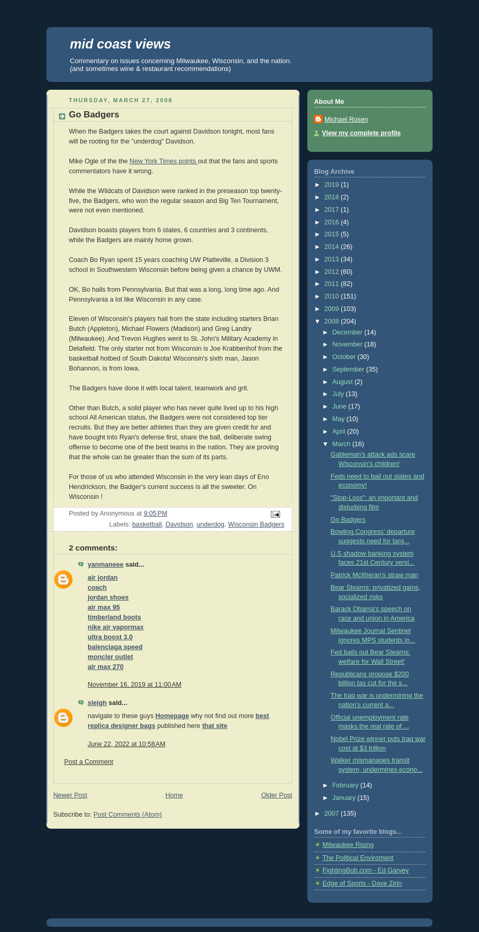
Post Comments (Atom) (127, 814)
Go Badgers (348, 519)
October (344, 357)
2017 (333, 209)
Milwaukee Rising (348, 845)
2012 (333, 272)
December (348, 332)
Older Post (276, 795)
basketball (147, 524)
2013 (333, 259)
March (342, 444)
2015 (333, 234)
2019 (333, 184)
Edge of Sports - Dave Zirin (362, 883)
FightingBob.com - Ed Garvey (365, 870)
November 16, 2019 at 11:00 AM (135, 684)
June (340, 406)
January (344, 798)
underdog (210, 524)
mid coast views (120, 44)
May (339, 419)
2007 (333, 813)
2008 (333, 321)
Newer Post (70, 795)
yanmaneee (106, 564)
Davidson (179, 524)
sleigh (97, 703)
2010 (333, 296)
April (340, 431)
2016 (333, 222)
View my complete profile (361, 133)
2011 (333, 284)
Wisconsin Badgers (256, 524)
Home (174, 795)
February (346, 785)
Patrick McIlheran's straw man (374, 575)
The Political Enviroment (357, 858)
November (348, 344)
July (339, 394)
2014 (333, 246)
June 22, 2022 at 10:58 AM (126, 744)
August (343, 382)
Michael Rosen (346, 119)
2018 (333, 197)
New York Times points (163, 161)
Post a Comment (88, 762)
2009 (333, 309)
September (349, 369)
